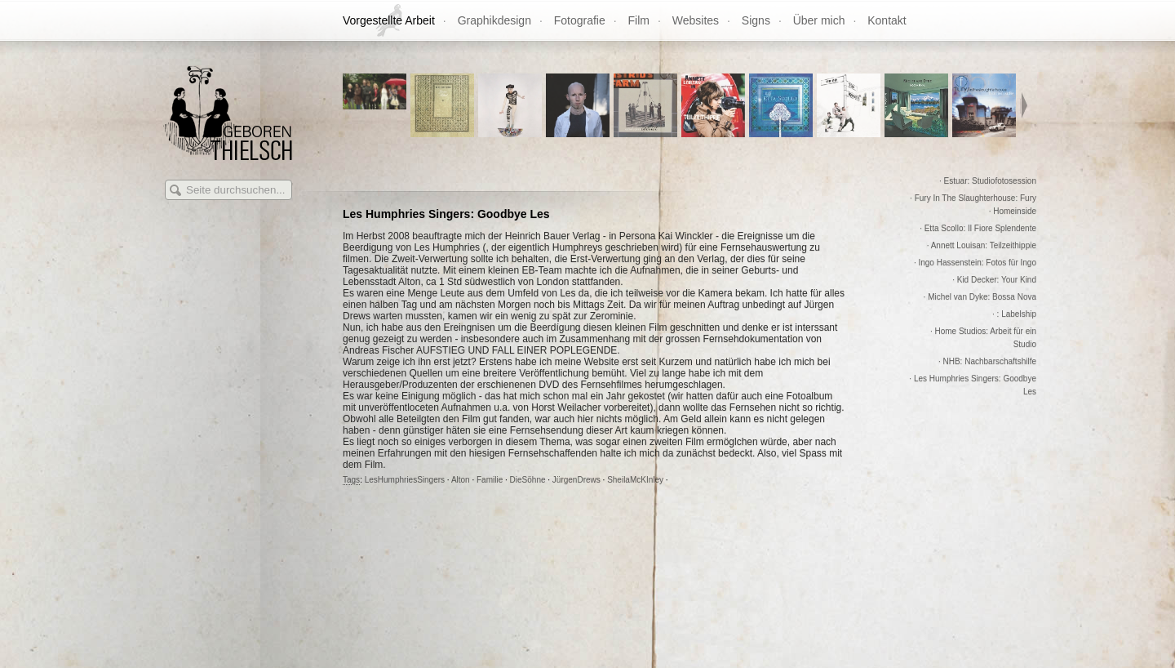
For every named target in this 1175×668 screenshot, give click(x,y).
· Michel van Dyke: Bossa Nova (980, 296)
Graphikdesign (494, 20)
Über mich (819, 20)
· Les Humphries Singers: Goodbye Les (972, 385)
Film (639, 20)
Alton (460, 479)
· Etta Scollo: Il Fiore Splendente (978, 228)
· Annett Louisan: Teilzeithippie (981, 245)
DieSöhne (528, 479)
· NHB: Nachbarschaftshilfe (987, 361)
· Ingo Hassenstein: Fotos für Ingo (975, 262)
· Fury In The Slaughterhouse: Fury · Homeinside (973, 205)
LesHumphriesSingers (405, 479)
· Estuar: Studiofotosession (987, 180)
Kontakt (886, 20)
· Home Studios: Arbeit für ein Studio (983, 338)
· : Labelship (1014, 314)
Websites (695, 20)
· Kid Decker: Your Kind (994, 279)
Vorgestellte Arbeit (389, 20)
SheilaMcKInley (635, 479)
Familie (490, 479)
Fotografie (579, 20)
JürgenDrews (576, 479)
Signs (756, 20)
